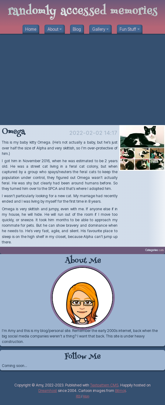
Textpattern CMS (104, 385)
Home (30, 29)
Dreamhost (47, 390)
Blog (77, 29)
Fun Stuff (128, 29)
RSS (78, 396)
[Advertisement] (82, 79)
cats (161, 250)
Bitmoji (120, 390)
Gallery (98, 29)
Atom (86, 396)
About (52, 29)
